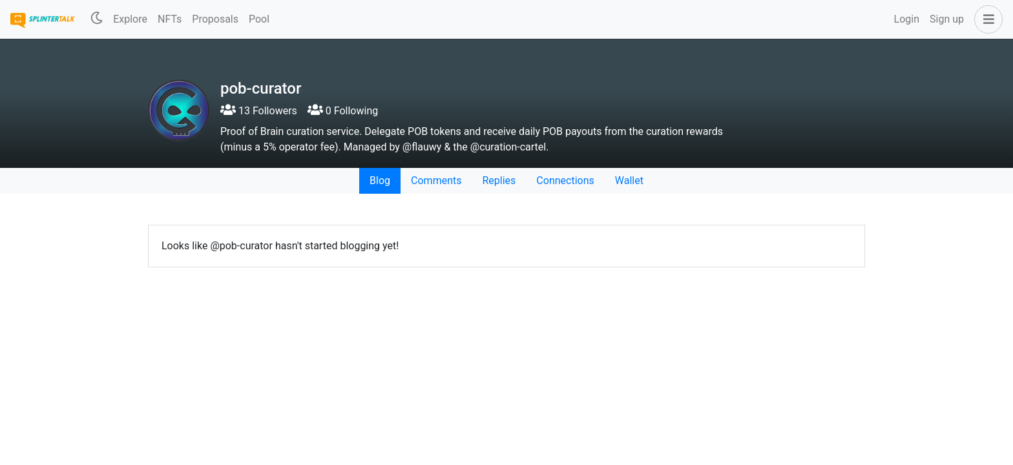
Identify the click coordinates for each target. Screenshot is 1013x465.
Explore (130, 19)
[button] (986, 19)
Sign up (947, 19)
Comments (436, 180)
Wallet (629, 180)
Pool (259, 19)
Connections (565, 180)
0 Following (343, 111)
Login (906, 19)
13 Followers (258, 111)
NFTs (170, 19)
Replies (499, 180)
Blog (380, 180)
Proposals (215, 19)
